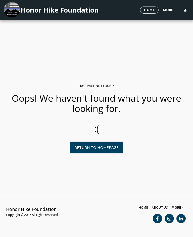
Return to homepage (96, 147)
